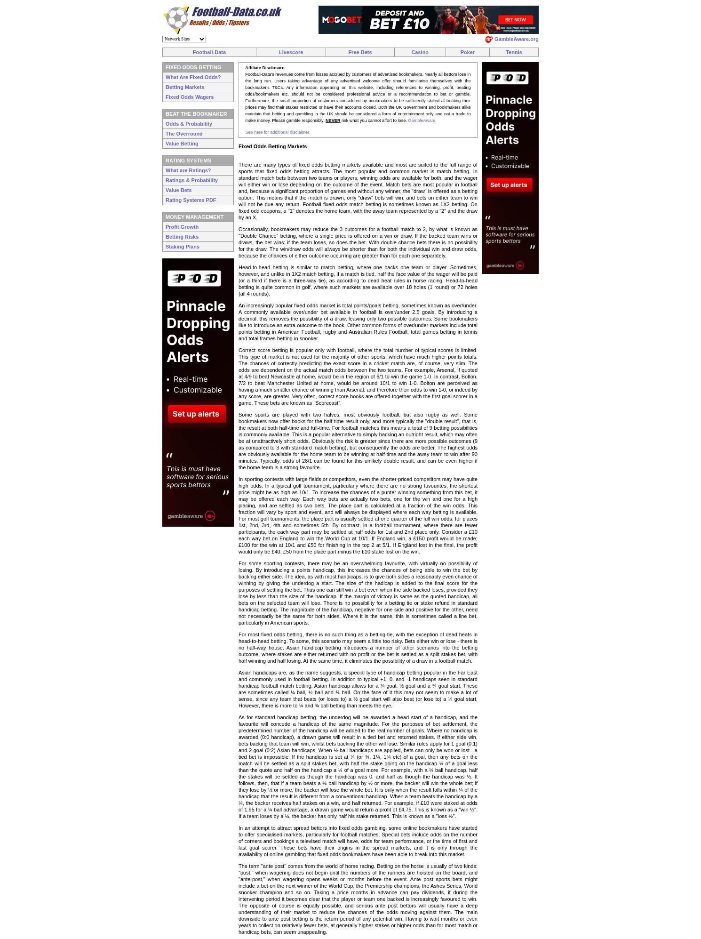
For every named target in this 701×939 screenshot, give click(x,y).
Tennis (514, 52)
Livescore (291, 52)
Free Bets (360, 52)
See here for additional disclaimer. (277, 132)
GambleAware (421, 120)
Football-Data (209, 52)
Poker (468, 52)
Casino (420, 52)
